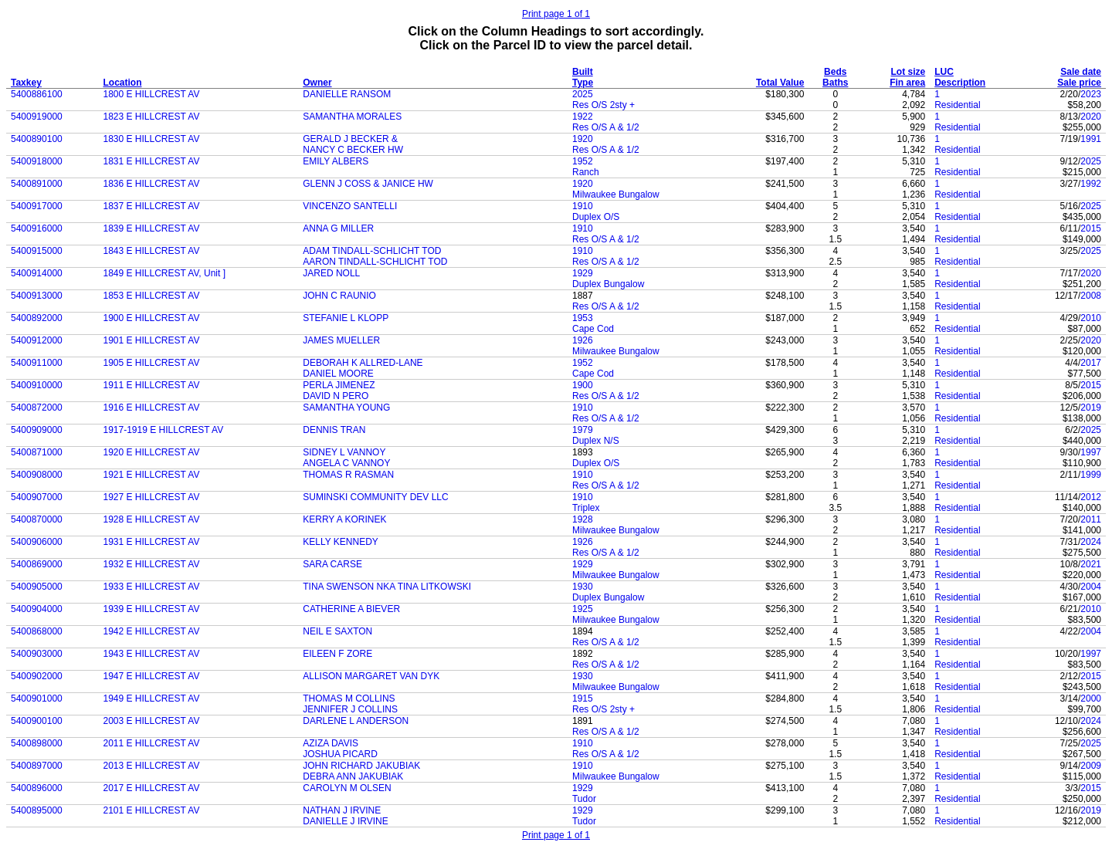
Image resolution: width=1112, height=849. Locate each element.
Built (582, 71)
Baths (835, 82)
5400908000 (37, 474)
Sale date (1080, 71)
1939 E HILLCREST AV (151, 609)
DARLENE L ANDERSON (356, 720)
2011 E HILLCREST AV (151, 743)
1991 (1090, 139)
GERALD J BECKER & (350, 139)
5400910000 (37, 385)
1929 (582, 273)
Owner (317, 82)
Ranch (585, 172)
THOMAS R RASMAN (348, 474)
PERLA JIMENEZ (339, 385)
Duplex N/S (595, 440)
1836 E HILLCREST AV (151, 183)
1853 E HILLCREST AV (151, 295)
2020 (1090, 116)
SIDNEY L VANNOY (344, 452)
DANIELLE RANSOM (347, 94)
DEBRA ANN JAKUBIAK (353, 776)
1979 (582, 429)
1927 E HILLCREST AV (151, 497)
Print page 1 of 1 (556, 13)
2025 (582, 94)
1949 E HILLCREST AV (151, 698)
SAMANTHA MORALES (352, 116)
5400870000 (37, 519)
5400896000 (37, 788)
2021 (1090, 564)
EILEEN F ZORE (337, 653)
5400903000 (37, 653)
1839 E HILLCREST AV (151, 228)
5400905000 (37, 586)
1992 (1090, 183)
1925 (582, 609)
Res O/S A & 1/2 (605, 127)
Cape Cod (593, 328)
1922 (582, 116)
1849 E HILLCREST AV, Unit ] (164, 273)
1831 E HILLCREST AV (151, 161)
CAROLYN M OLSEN (347, 788)
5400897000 (37, 765)
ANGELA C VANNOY (346, 463)
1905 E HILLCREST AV (151, 362)
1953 (582, 318)
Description (959, 82)
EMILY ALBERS (335, 161)
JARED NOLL (331, 273)
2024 (1090, 541)
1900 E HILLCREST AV (151, 318)
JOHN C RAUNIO (339, 295)
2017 (1090, 362)
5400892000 (37, 318)
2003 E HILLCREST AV (151, 720)
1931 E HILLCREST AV (151, 541)
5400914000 (37, 273)
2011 (1090, 519)
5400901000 (37, 698)
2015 (1090, 228)
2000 (1090, 698)
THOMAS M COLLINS (349, 698)
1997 (1090, 452)
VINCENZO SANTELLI (350, 206)
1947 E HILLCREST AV (151, 676)
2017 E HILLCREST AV (151, 788)
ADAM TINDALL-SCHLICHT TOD (372, 250)
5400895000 (37, 810)
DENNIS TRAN (334, 429)
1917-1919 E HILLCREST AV (163, 429)
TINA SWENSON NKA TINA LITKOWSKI (387, 586)
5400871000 (37, 452)
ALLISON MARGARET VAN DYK (371, 676)
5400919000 (37, 116)
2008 (1090, 295)
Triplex (586, 507)
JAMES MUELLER (341, 340)
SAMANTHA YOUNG (346, 407)
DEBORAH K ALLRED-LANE (362, 362)
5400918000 (37, 161)
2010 (1090, 318)
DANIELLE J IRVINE (345, 821)
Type (582, 82)
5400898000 (37, 743)
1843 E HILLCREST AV (151, 250)
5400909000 (37, 429)
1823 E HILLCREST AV (151, 116)
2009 (1090, 765)
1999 (1090, 474)
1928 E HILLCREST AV (151, 519)
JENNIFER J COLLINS (350, 709)
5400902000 (37, 676)
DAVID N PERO (335, 396)
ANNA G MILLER (338, 228)
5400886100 (37, 94)
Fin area (907, 82)
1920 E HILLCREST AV (151, 452)
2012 (1090, 497)
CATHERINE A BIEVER (351, 609)
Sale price (1079, 82)
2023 (1090, 94)
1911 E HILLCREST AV (151, 385)
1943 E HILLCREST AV (151, 653)
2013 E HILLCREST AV (151, 765)
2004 (1090, 586)
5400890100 (37, 139)
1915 (582, 698)
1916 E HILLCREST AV (151, 407)
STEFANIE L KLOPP (345, 318)
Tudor (584, 798)
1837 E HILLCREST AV (151, 206)
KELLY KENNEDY (340, 541)
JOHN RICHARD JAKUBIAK (361, 765)
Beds (835, 71)
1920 (582, 139)
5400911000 (37, 362)
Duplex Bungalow (608, 284)
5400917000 (37, 206)
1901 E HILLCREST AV (151, 340)
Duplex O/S (595, 216)
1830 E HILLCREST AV (151, 139)
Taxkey (26, 82)
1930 (582, 586)
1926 (582, 340)
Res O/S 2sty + (603, 105)
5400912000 (37, 340)
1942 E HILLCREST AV (151, 631)
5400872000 (37, 407)
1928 (582, 519)
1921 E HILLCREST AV (151, 474)
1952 (582, 161)
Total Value (780, 82)
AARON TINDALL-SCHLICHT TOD (375, 261)
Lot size (908, 71)
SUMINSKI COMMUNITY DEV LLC (375, 497)
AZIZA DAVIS (330, 743)
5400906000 (37, 541)
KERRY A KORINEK (344, 519)
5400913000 (37, 295)
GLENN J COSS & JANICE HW (368, 183)
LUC (944, 71)
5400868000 (37, 631)
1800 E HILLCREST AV (151, 94)
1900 (582, 385)
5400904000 (37, 609)
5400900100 (37, 720)
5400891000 (37, 183)
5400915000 (37, 250)
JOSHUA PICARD (340, 754)
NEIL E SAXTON (337, 631)
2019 (1090, 407)
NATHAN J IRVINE (342, 810)
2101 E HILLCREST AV (151, 810)
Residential (957, 105)
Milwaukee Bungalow (615, 194)
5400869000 (37, 564)
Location (122, 82)
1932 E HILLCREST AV (151, 564)
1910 (582, 206)
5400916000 (37, 228)
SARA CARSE (332, 564)
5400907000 (37, 497)
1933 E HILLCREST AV (151, 586)
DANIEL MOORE (338, 373)
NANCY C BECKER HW (353, 149)
